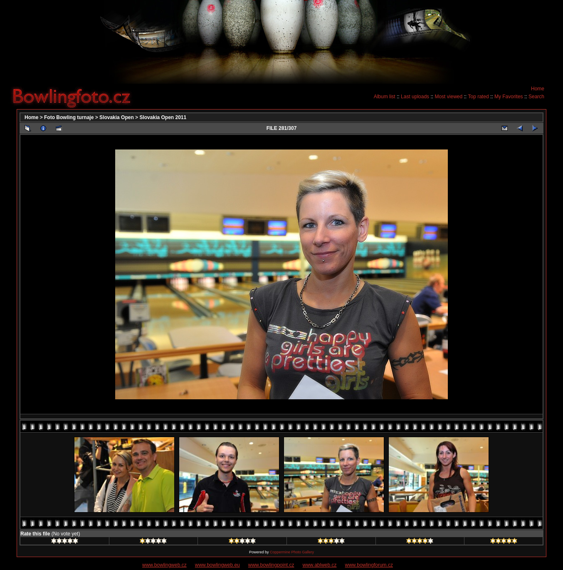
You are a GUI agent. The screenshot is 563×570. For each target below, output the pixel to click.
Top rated (478, 97)
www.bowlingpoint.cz (271, 565)
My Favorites (508, 97)
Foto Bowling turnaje (69, 117)
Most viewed (448, 97)
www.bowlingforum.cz (369, 565)
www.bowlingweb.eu (217, 565)
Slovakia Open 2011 (162, 117)
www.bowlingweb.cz (164, 565)
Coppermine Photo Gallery (292, 552)
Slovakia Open (116, 117)
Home (537, 89)
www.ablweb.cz (320, 565)
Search (536, 97)
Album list (384, 97)
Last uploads (415, 97)
